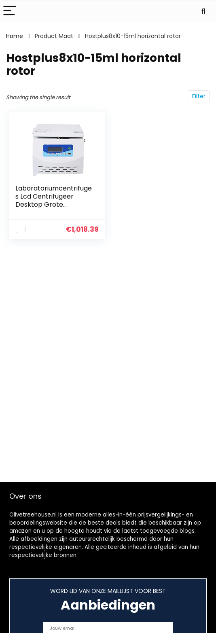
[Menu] (9, 11)
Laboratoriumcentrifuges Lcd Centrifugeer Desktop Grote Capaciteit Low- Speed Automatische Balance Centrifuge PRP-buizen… (53, 208)
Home (14, 36)
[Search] (203, 11)
